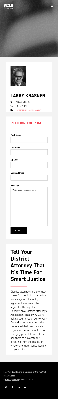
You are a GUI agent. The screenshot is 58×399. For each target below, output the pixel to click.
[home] (7, 5)
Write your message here (29, 206)
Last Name (15, 147)
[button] (51, 5)
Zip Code (14, 159)
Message (15, 185)
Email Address (17, 172)
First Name (16, 135)
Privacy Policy (11, 379)
